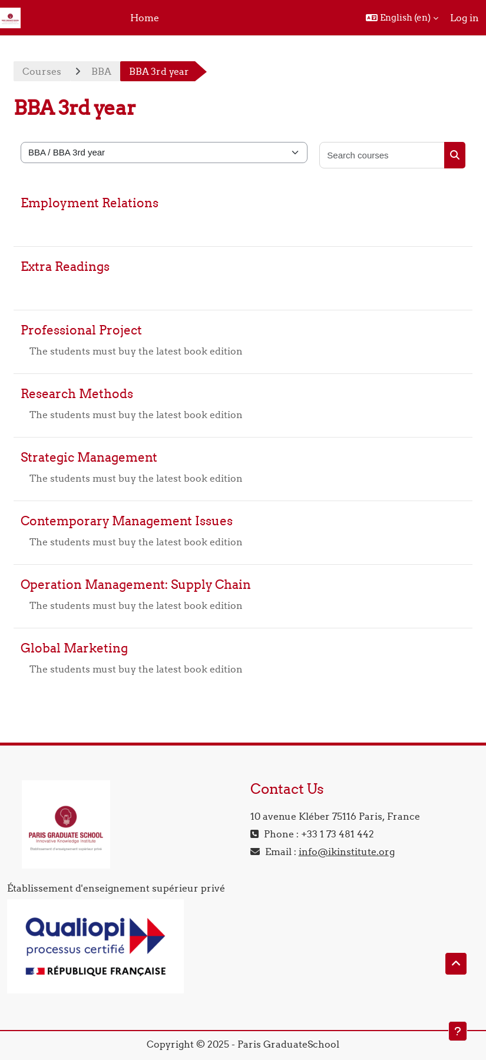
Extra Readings (65, 266)
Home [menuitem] (144, 18)
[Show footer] (457, 1031)
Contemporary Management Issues (127, 521)
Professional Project (81, 330)
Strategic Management (89, 457)
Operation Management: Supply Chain (136, 584)
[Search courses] (382, 155)
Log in (464, 18)
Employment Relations (89, 203)
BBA (101, 71)
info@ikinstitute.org (347, 851)
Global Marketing (74, 648)
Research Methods (77, 394)
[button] (402, 17)
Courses (41, 71)
